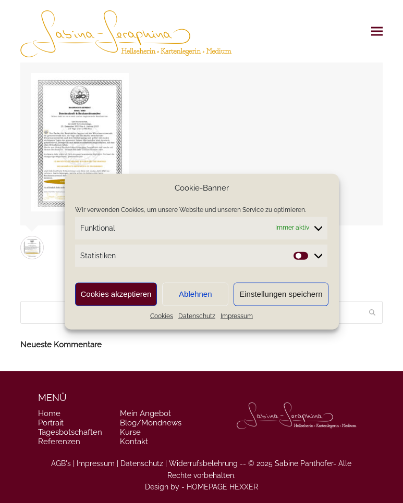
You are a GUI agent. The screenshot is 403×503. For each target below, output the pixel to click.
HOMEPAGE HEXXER (222, 487)
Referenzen (59, 441)
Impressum (237, 316)
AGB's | (63, 463)
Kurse (130, 432)
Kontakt (134, 441)
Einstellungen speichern (280, 294)
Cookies (161, 316)
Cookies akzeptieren (116, 294)
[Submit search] (372, 312)
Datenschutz (196, 316)
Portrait (51, 422)
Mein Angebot (145, 413)
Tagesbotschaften (70, 432)
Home (49, 413)
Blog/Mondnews (150, 422)
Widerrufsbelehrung (203, 463)
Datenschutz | (143, 463)
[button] (377, 31)
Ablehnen (195, 294)
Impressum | (97, 463)
